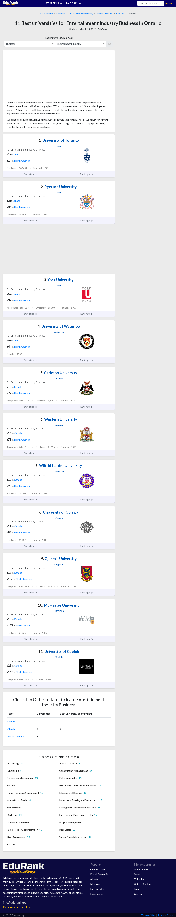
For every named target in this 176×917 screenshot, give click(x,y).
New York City (98, 888)
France (137, 888)
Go (109, 43)
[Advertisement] (29, 76)
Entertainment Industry (81, 13)
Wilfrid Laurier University (58, 465)
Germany (139, 893)
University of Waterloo (59, 326)
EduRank (102, 29)
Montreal (95, 883)
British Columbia (16, 736)
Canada (120, 13)
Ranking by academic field (59, 37)
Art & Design (46, 13)
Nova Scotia (96, 893)
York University (59, 279)
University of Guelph (58, 651)
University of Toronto (59, 140)
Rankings (86, 174)
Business (60, 13)
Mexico (138, 874)
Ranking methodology (17, 907)
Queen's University (59, 558)
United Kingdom (142, 883)
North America (105, 13)
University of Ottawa (58, 512)
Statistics (30, 174)
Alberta (11, 728)
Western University (58, 419)
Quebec (11, 721)
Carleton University (58, 372)
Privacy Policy (165, 915)
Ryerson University (59, 186)
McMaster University (59, 605)
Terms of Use (148, 915)
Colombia (139, 879)
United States (141, 869)
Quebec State (97, 869)
